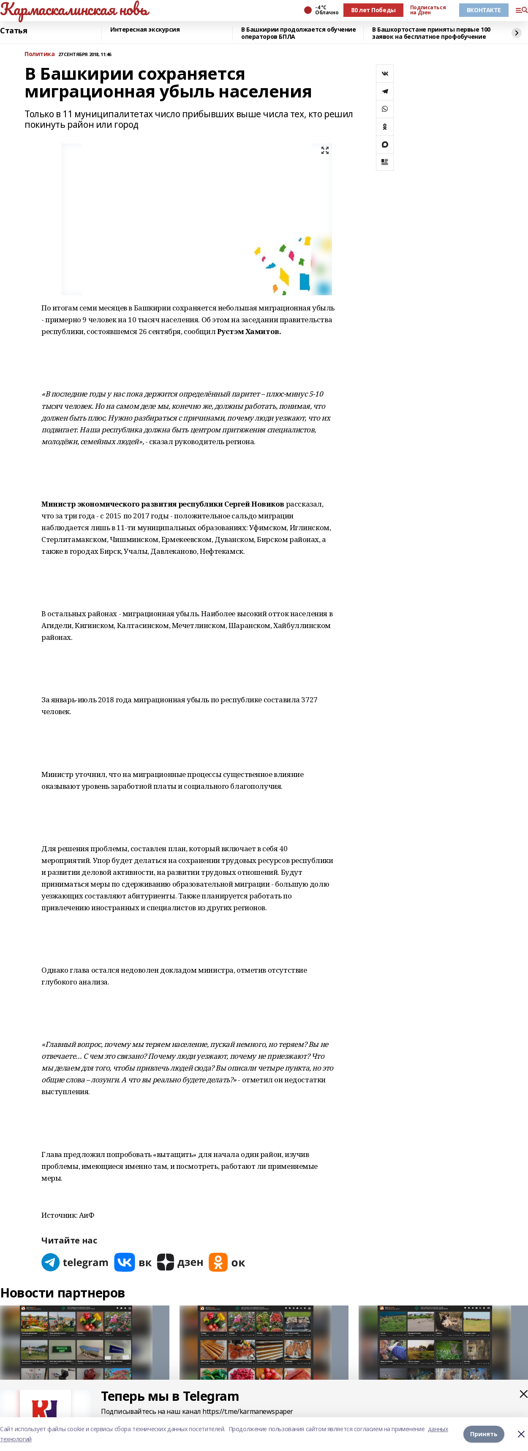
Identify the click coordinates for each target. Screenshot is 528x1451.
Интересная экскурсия (145, 29)
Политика (39, 54)
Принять (484, 1434)
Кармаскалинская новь (73, 9)
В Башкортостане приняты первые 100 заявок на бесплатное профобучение (431, 33)
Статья (13, 30)
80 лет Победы (373, 10)
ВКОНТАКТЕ (484, 10)
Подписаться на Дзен (428, 10)
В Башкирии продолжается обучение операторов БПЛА (298, 33)
